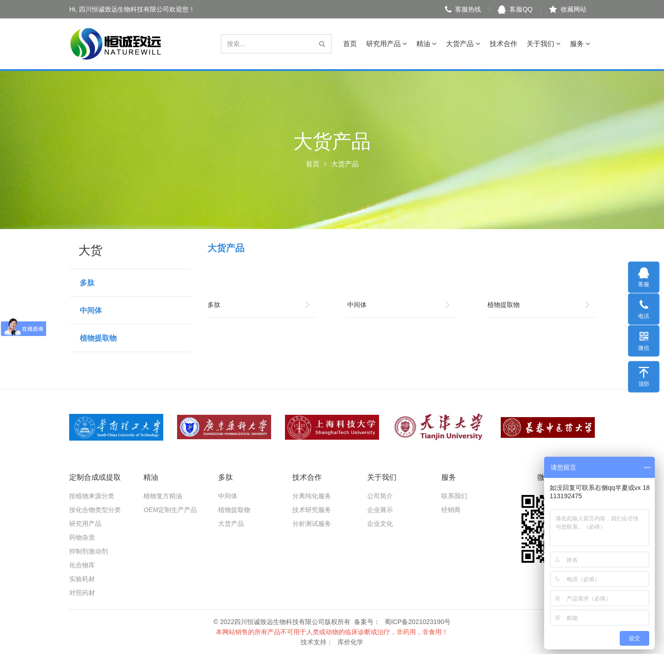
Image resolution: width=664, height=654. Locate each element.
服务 (580, 43)
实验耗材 (82, 579)
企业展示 (380, 509)
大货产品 (463, 43)
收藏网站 (568, 9)
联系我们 (454, 496)
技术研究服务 (311, 509)
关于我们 (544, 43)
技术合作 (503, 43)
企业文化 (380, 523)
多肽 (87, 283)
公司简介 (380, 496)
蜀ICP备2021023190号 (418, 621)
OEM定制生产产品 (170, 509)
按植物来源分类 (91, 496)
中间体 (91, 310)
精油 (426, 43)
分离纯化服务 (311, 496)
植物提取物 (98, 338)
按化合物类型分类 (95, 509)
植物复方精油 (162, 496)
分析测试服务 (311, 523)
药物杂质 (82, 537)
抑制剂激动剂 (88, 551)
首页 (350, 43)
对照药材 (82, 592)
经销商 (451, 509)
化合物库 (82, 565)
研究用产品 (386, 43)
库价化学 (350, 642)
